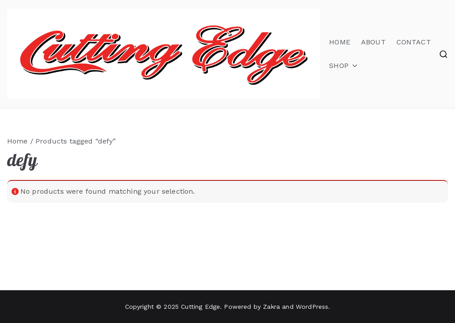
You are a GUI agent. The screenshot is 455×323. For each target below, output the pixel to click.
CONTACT (413, 42)
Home (17, 141)
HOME (339, 42)
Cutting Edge (200, 306)
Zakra (271, 306)
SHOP (343, 66)
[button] (353, 66)
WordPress (312, 306)
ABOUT (373, 42)
